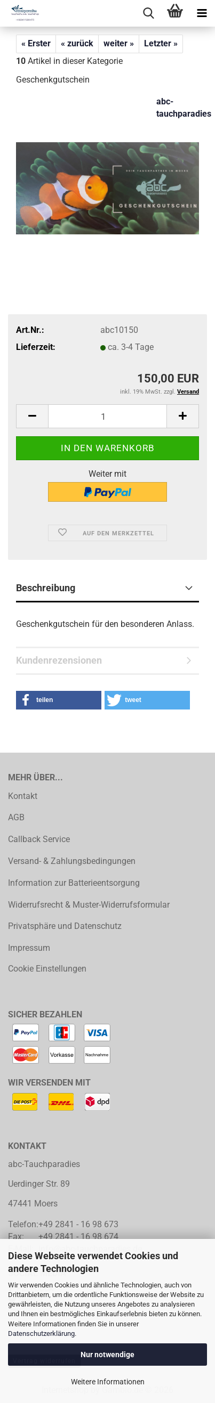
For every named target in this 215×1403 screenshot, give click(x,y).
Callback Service (39, 839)
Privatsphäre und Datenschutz (65, 926)
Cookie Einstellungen (47, 969)
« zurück (77, 43)
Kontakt (22, 796)
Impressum (29, 948)
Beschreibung (45, 587)
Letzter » (161, 43)
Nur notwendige (107, 1354)
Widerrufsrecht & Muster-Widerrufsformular (89, 905)
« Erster (36, 43)
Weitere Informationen (108, 1381)
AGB (16, 817)
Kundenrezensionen (59, 660)
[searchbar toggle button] (148, 13)
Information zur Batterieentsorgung (74, 883)
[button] (32, 416)
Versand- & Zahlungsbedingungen (72, 861)
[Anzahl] (107, 416)
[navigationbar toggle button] (201, 13)
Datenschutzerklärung (41, 1333)
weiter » (118, 43)
